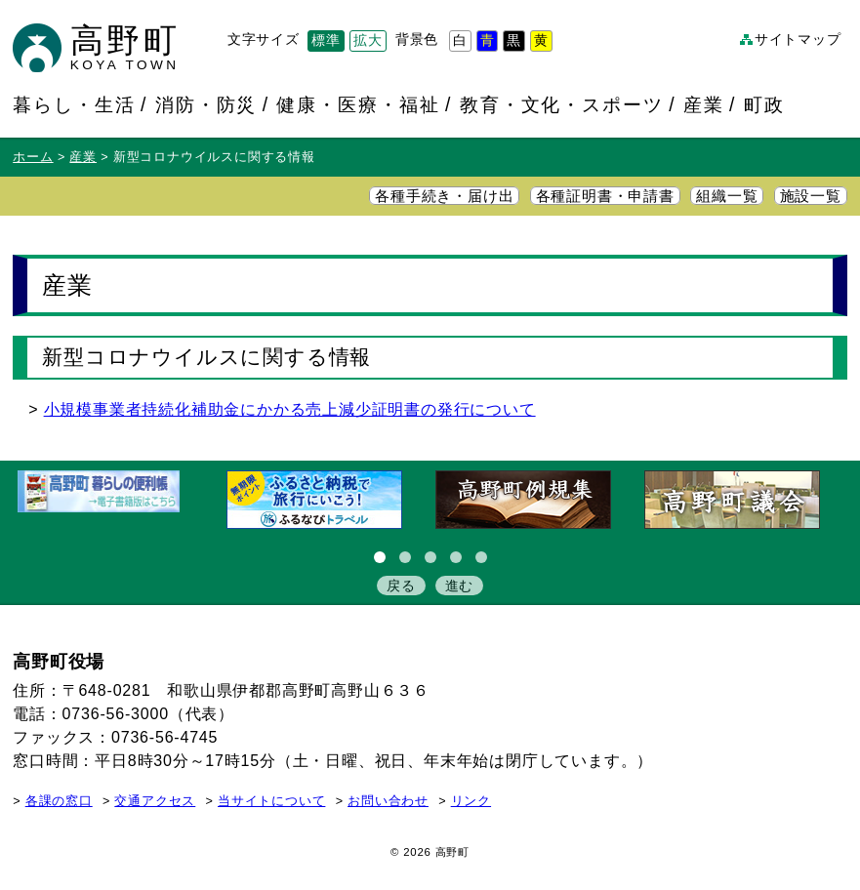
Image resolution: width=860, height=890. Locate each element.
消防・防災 (206, 104)
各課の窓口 (59, 801)
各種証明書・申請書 (605, 196)
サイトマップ (798, 39)
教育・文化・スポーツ (562, 104)
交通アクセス (154, 801)
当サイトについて (271, 801)
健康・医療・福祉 (358, 104)
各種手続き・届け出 (444, 196)
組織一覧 (727, 196)
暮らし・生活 (74, 104)
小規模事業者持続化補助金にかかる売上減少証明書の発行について (290, 409)
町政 (764, 104)
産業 (703, 104)
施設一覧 (810, 196)
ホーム (33, 157)
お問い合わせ (388, 801)
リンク (471, 801)
